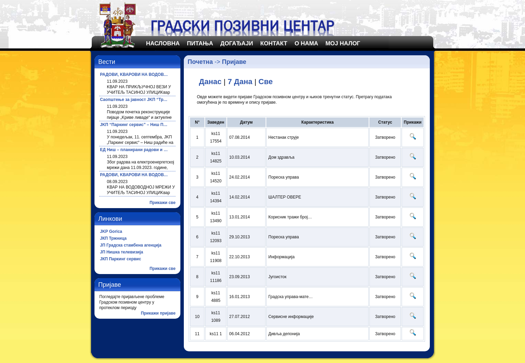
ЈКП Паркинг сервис (120, 259)
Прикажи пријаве (158, 313)
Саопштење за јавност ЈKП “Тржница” (134, 99)
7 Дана (240, 81)
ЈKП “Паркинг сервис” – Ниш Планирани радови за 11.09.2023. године (134, 124)
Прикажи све (162, 202)
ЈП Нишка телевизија (121, 252)
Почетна (200, 61)
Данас (210, 81)
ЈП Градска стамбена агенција (130, 245)
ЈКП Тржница (113, 238)
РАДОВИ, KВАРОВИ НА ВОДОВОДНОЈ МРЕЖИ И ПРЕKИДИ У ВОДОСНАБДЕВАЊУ (134, 74)
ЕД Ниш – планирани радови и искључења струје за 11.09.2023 (134, 149)
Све (265, 81)
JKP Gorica (111, 231)
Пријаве (234, 61)
